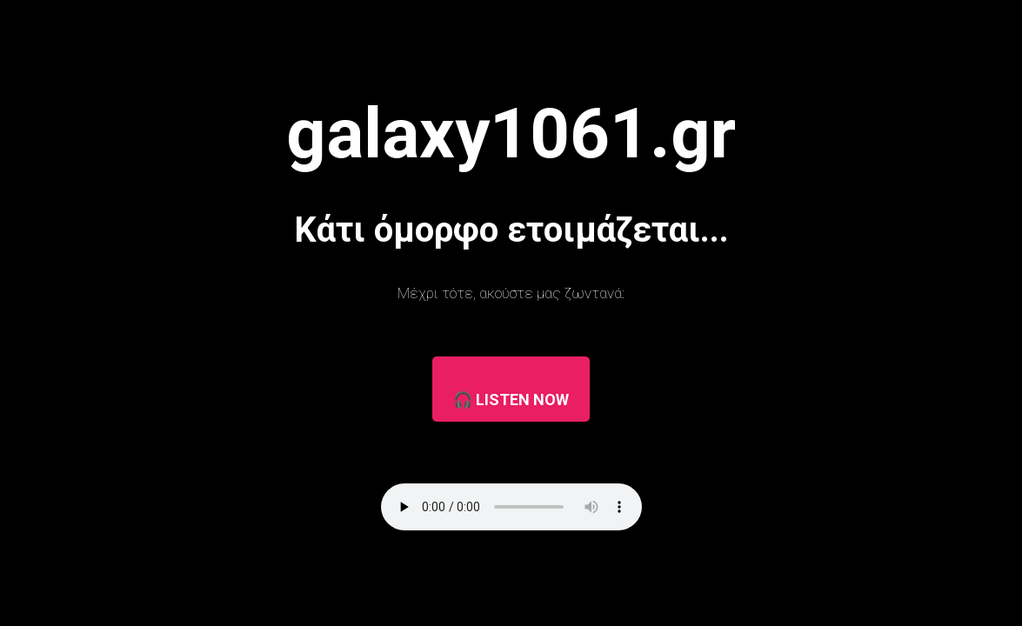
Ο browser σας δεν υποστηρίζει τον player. (511, 506)
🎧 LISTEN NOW (511, 399)
